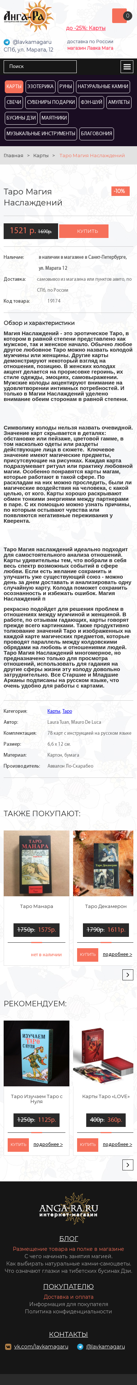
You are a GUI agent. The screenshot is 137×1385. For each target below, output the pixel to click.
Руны (66, 87)
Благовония (96, 134)
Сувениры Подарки (51, 102)
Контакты (68, 1335)
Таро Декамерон (106, 906)
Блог (68, 1239)
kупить (88, 954)
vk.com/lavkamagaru (41, 1346)
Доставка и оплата (69, 1297)
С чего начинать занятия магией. (68, 1256)
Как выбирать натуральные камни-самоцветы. (68, 1263)
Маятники (54, 118)
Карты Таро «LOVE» (106, 1096)
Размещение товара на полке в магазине (68, 1249)
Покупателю (68, 1287)
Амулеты (119, 102)
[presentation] (127, 974)
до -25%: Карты (86, 28)
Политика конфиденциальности (68, 1311)
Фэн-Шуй (91, 102)
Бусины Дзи (21, 118)
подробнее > (117, 954)
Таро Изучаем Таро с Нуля (36, 1098)
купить (87, 231)
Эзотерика (40, 87)
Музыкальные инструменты (41, 134)
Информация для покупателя (68, 1304)
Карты (14, 87)
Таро (67, 711)
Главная (13, 155)
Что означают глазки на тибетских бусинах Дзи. (68, 1271)
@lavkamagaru (105, 1346)
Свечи (14, 102)
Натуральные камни (103, 87)
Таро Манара (36, 906)
